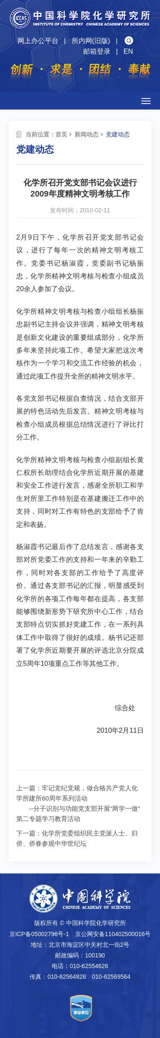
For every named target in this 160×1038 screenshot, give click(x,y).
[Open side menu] (146, 101)
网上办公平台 (37, 40)
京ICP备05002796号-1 (39, 934)
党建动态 (118, 134)
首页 (61, 134)
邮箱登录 (97, 51)
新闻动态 (87, 134)
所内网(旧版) (91, 40)
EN (128, 51)
